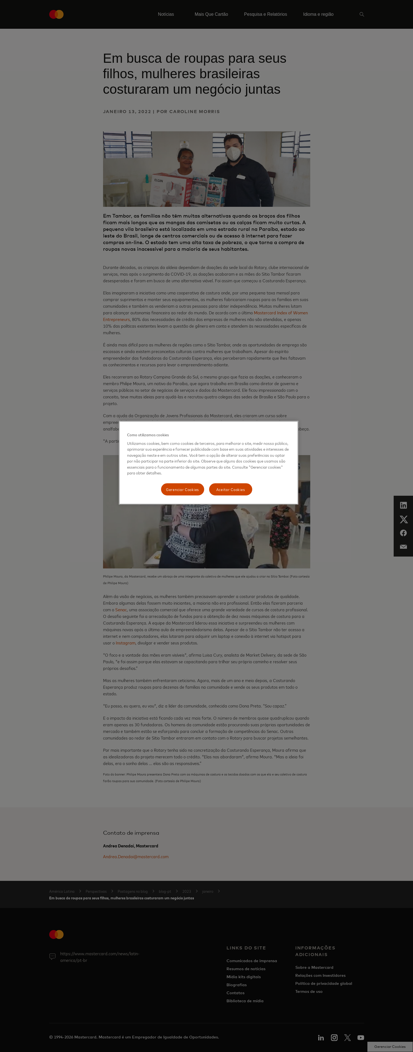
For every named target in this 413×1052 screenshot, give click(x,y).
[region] (208, 463)
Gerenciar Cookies (182, 489)
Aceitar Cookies (230, 489)
